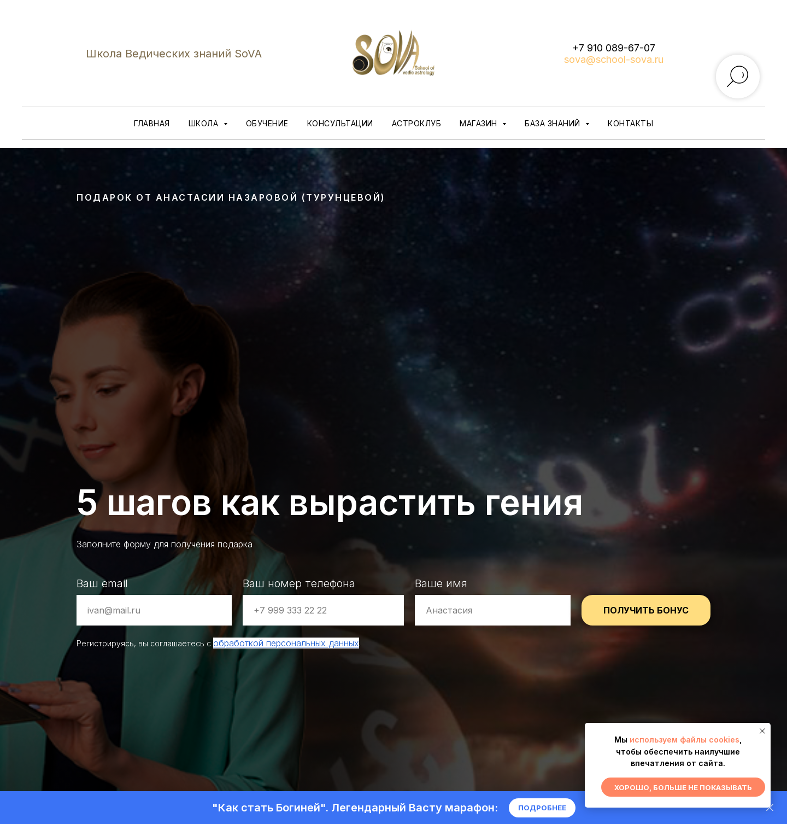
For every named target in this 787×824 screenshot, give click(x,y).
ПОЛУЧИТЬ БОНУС (646, 610)
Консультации (340, 123)
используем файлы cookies (684, 739)
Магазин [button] (480, 123)
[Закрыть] (769, 808)
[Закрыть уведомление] (762, 731)
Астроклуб (417, 123)
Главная (152, 123)
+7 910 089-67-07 (613, 48)
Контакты (630, 123)
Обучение (267, 123)
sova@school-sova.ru (613, 59)
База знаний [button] (554, 123)
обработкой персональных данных (286, 643)
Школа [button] (205, 123)
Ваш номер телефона (299, 583)
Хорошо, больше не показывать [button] (683, 787)
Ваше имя (441, 583)
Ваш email (102, 583)
